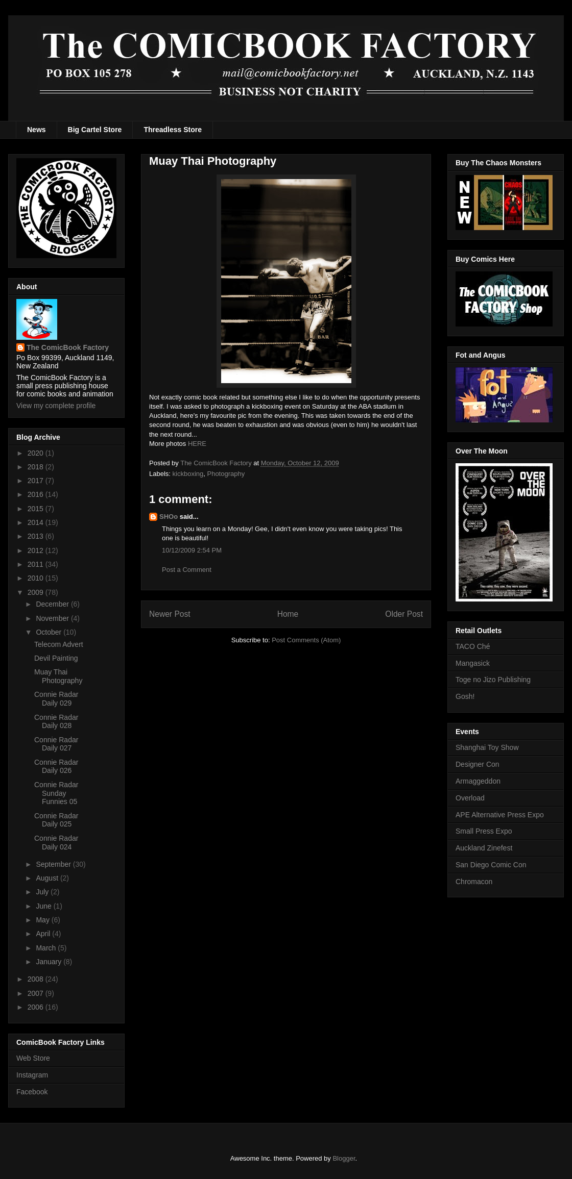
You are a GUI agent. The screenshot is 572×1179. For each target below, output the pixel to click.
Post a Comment (186, 569)
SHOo (168, 516)
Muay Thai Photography (58, 676)
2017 (36, 480)
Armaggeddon (478, 781)
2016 (36, 494)
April (44, 934)
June (44, 906)
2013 (36, 536)
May (43, 920)
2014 (36, 522)
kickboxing (188, 474)
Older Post (404, 614)
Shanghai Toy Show (487, 747)
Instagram (32, 1075)
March (47, 948)
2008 (36, 979)
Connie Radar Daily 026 (56, 766)
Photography (226, 474)
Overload (470, 798)
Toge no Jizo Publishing (493, 679)
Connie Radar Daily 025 (56, 820)
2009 (36, 592)
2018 (36, 467)
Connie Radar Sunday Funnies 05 (56, 793)
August (48, 878)
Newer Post (169, 614)
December (53, 604)
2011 (36, 564)
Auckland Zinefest (484, 848)
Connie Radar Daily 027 (56, 744)
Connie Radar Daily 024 (56, 842)
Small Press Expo (484, 831)
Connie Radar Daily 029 (56, 698)
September (54, 864)
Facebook (31, 1092)
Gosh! (465, 696)
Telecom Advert (58, 644)
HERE (197, 443)
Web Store (33, 1058)
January (49, 962)
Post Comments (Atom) (306, 640)
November (53, 618)
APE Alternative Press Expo (500, 815)
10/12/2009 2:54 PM (192, 550)
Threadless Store (173, 130)
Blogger (343, 1158)
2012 (36, 550)
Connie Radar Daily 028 (56, 721)
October (49, 632)
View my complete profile (56, 406)
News (36, 130)
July (43, 892)
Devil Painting (56, 658)
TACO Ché (473, 646)
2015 (36, 509)
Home (288, 614)
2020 (36, 453)
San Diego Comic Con (491, 865)
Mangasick (473, 663)
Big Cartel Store (95, 130)
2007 (36, 993)
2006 (36, 1007)
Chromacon (474, 881)
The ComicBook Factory (68, 347)
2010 (36, 578)
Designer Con (477, 764)
